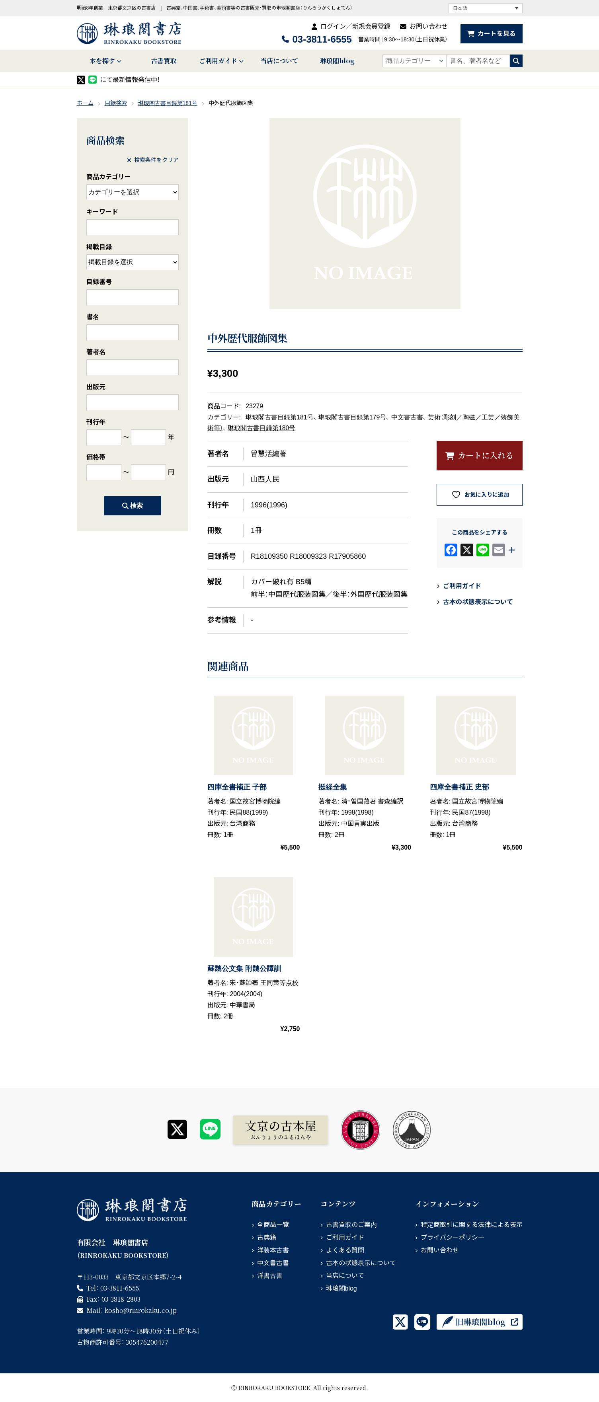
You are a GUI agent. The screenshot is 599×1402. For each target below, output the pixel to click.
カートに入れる (485, 455)
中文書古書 (407, 417)
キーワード (102, 212)
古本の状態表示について (478, 602)
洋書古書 (270, 1275)
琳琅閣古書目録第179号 (352, 417)
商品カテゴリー (108, 177)
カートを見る (497, 33)
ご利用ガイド (218, 60)
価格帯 (95, 457)
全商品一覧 (273, 1224)
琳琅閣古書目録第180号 (261, 428)
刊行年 (95, 422)
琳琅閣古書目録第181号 (167, 103)
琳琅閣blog (337, 60)
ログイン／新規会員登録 (355, 26)
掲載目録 (99, 247)
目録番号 (99, 282)
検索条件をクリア (153, 160)
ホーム (85, 103)
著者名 (95, 352)
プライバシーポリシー (452, 1237)
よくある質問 (345, 1250)
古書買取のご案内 (351, 1224)
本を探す (102, 60)
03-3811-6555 (321, 39)
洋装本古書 (273, 1250)
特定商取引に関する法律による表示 (472, 1224)
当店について (279, 60)
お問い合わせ (429, 26)
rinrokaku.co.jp (141, 1310)
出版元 (95, 387)
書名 (92, 317)
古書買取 (163, 60)
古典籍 (266, 1237)
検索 (132, 505)
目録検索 (116, 103)
